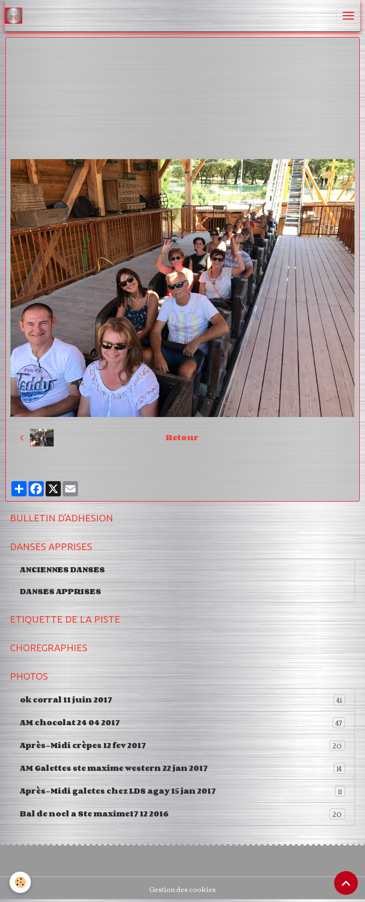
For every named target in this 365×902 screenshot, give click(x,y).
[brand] (15, 16)
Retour (182, 437)
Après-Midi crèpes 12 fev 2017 (182, 745)
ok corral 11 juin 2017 (182, 699)
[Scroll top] (346, 883)
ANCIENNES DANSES (62, 569)
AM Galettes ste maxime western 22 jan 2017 (182, 768)
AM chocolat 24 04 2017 (182, 722)
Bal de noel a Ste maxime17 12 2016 (182, 813)
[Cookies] (20, 882)
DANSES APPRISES (60, 591)
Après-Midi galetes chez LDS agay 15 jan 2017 (182, 791)
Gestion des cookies (182, 889)
